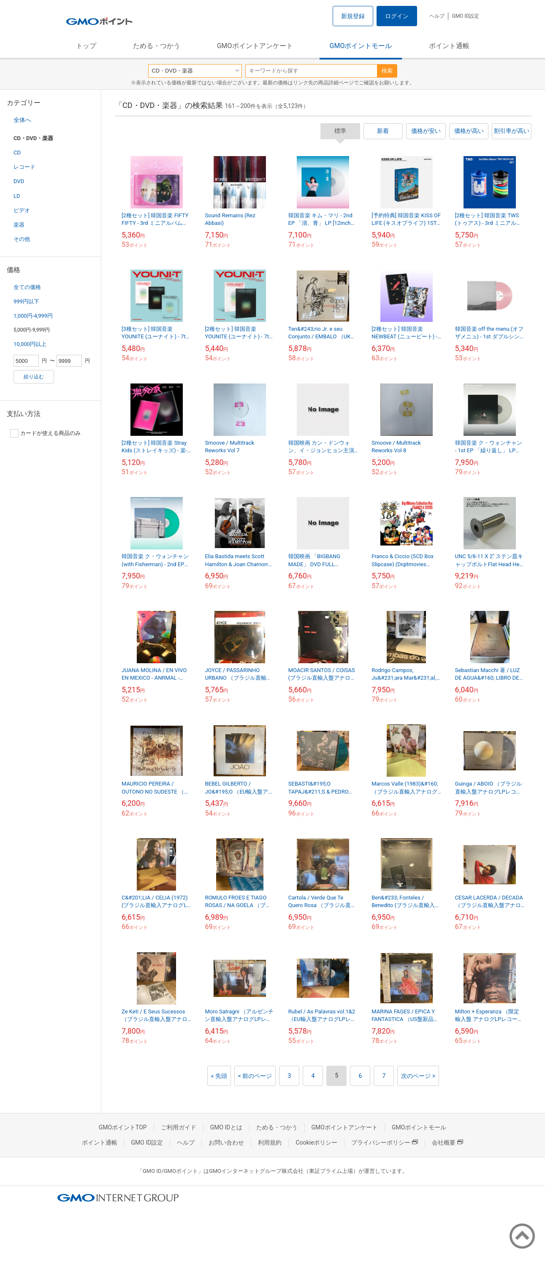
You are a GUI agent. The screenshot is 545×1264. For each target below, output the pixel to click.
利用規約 (270, 1142)
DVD (19, 181)
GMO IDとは (226, 1127)
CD (17, 152)
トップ (86, 46)
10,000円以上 (30, 344)
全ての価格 (27, 287)
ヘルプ (437, 16)
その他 (22, 239)
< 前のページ (255, 1075)
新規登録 (353, 16)
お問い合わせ (226, 1142)
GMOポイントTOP (123, 1127)
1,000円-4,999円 (33, 316)
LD (17, 196)
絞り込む (34, 377)
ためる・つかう (156, 46)
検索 (387, 71)
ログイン (397, 16)
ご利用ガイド (178, 1127)
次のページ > (418, 1075)
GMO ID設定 (465, 16)
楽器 (19, 224)
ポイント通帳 (449, 46)
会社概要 (447, 1142)
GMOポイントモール (361, 46)
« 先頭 (219, 1075)
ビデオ (22, 210)
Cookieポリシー (316, 1142)
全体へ (22, 119)
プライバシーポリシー (384, 1142)
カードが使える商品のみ (45, 433)
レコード (24, 167)
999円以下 (26, 301)
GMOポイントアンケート (255, 46)
